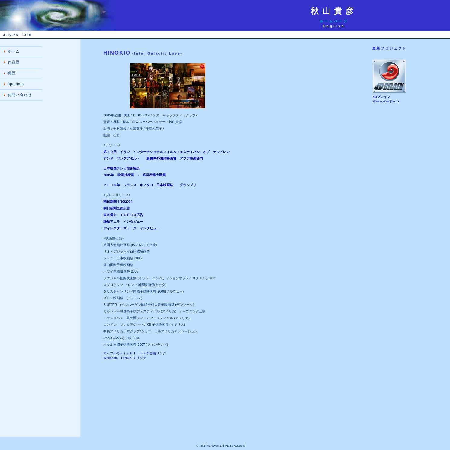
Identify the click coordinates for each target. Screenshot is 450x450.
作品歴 (14, 62)
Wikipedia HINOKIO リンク (124, 358)
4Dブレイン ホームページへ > (389, 97)
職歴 (12, 73)
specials (16, 84)
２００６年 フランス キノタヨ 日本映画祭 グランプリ (149, 185)
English (334, 26)
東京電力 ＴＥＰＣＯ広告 (123, 215)
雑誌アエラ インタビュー (123, 221)
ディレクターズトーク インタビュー (131, 228)
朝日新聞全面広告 (116, 208)
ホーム (14, 51)
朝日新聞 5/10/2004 (117, 201)
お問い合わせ (20, 95)
